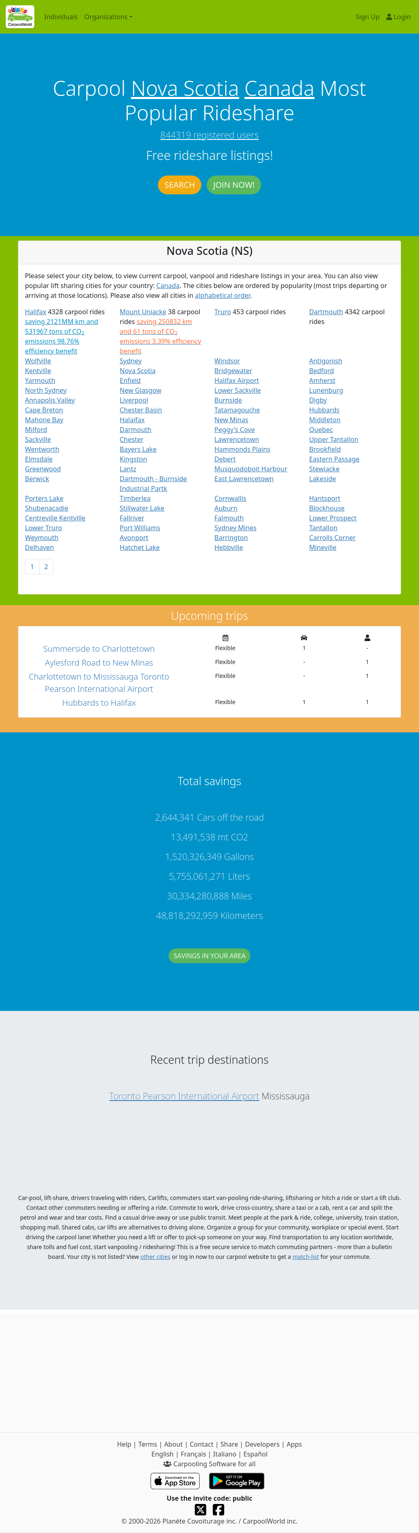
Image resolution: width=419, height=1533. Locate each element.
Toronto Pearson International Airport (184, 1096)
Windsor (227, 360)
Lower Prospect (333, 517)
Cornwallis (230, 498)
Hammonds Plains (242, 449)
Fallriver (132, 517)
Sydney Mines (235, 527)
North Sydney (46, 390)
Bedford (321, 370)
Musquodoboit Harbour (250, 468)
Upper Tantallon (333, 439)
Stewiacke (324, 468)
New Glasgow (141, 390)
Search (179, 184)
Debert (225, 459)
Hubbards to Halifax (99, 702)
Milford (36, 429)
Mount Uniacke (143, 311)
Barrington (231, 537)
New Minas (231, 419)
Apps (294, 1444)
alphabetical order (222, 295)
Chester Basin (141, 409)
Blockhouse (327, 508)
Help (124, 1444)
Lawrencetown (236, 439)
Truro (222, 311)
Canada (279, 88)
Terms (147, 1444)
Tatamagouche (237, 409)
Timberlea (135, 498)
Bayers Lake (138, 449)
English (162, 1454)
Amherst (322, 380)
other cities (155, 1257)
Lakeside (322, 478)
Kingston (133, 459)
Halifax (35, 311)
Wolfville (38, 360)
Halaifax (132, 419)
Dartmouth (326, 311)
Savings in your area (209, 964)
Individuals (61, 16)
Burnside (228, 400)
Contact (202, 1444)
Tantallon (323, 527)
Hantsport (324, 498)
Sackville (38, 439)
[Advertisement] (209, 1371)
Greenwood (43, 468)
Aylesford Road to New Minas (99, 662)
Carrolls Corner (332, 537)
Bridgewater (233, 370)
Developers (262, 1444)
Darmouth (135, 429)
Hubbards (324, 409)
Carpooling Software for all (209, 1463)
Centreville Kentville (55, 517)
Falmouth (229, 517)
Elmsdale (39, 459)
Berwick (37, 478)
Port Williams (140, 527)
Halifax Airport (236, 380)
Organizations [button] (105, 16)
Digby (318, 400)
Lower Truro (43, 527)
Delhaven (39, 547)
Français (193, 1454)
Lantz (128, 468)
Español (255, 1454)
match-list (306, 1257)
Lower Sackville (237, 390)
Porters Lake (44, 498)
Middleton (325, 419)
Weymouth (42, 537)
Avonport (134, 537)
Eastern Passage (334, 459)
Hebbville (228, 547)
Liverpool (134, 400)
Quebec (321, 429)
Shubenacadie (46, 508)
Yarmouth (40, 380)
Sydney (131, 360)
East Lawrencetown (244, 478)
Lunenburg (326, 390)
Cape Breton (44, 409)
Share (229, 1444)
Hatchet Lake (140, 547)
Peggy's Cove (234, 429)
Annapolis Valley (50, 400)
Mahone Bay (44, 419)
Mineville (323, 547)
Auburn (225, 508)
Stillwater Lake (142, 508)
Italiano (225, 1454)
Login (398, 16)
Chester (132, 439)
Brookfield (325, 449)
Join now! (234, 184)
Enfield (130, 380)
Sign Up (368, 16)
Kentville (38, 370)
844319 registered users (209, 134)
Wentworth (42, 449)
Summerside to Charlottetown (99, 648)
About (173, 1444)
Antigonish (325, 360)
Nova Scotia (185, 88)
